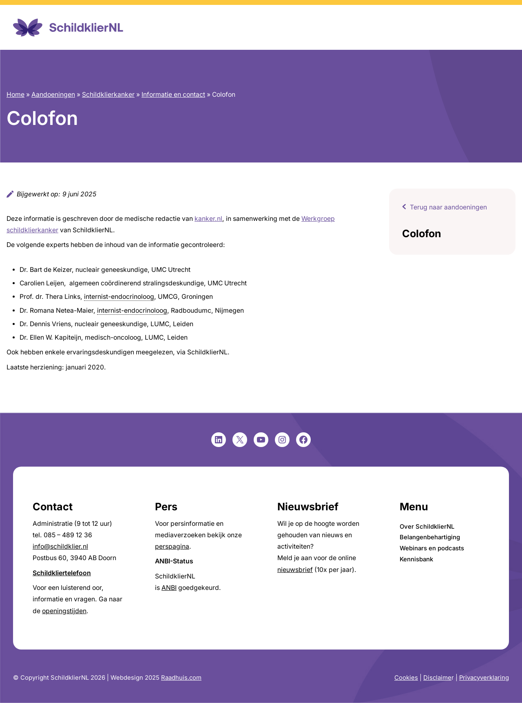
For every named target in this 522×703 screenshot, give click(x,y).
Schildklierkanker (108, 94)
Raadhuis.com (181, 677)
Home (15, 94)
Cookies (406, 677)
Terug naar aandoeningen (448, 207)
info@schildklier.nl (60, 546)
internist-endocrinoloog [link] (119, 296)
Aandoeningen (53, 94)
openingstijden (64, 611)
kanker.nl (208, 218)
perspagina (172, 546)
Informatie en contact (173, 94)
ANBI (169, 588)
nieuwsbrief (295, 570)
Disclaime (437, 677)
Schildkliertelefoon (62, 573)
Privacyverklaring (484, 677)
